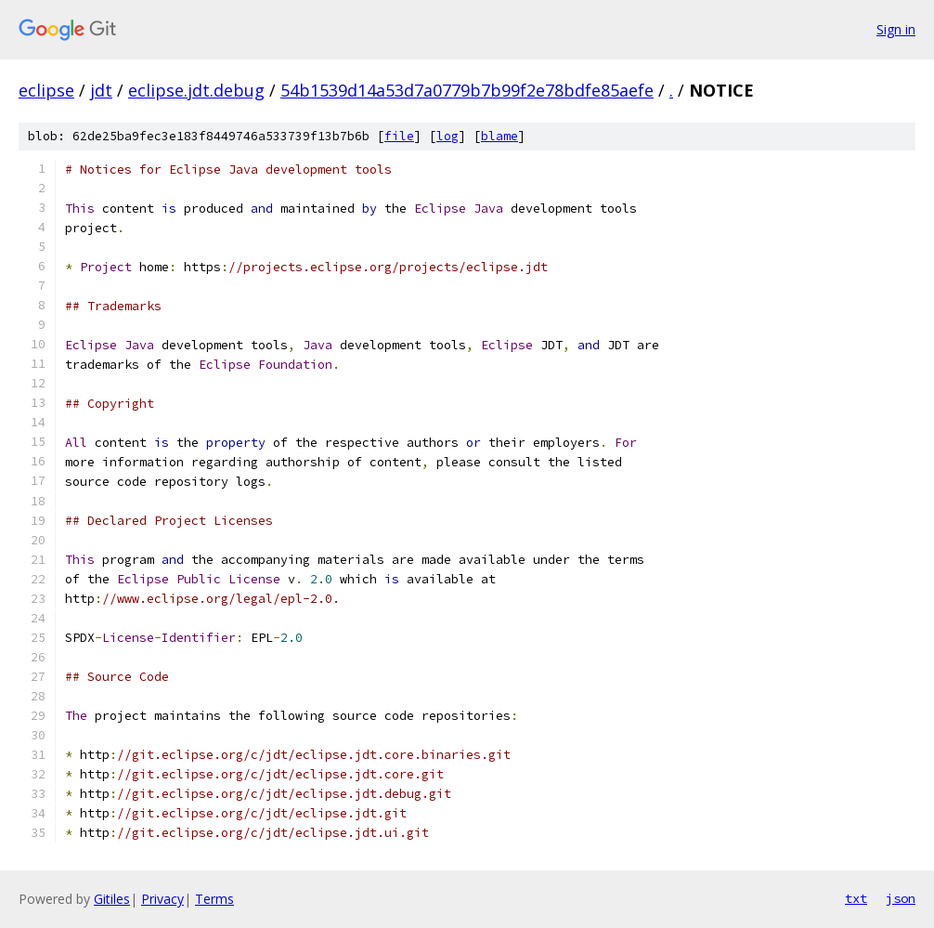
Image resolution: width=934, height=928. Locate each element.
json (900, 898)
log (447, 136)
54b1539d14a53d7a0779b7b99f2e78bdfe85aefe (467, 90)
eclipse (46, 90)
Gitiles (112, 899)
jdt (101, 90)
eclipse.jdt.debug (196, 90)
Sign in (895, 29)
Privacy (162, 899)
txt (856, 898)
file (399, 136)
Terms (214, 899)
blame (499, 136)
